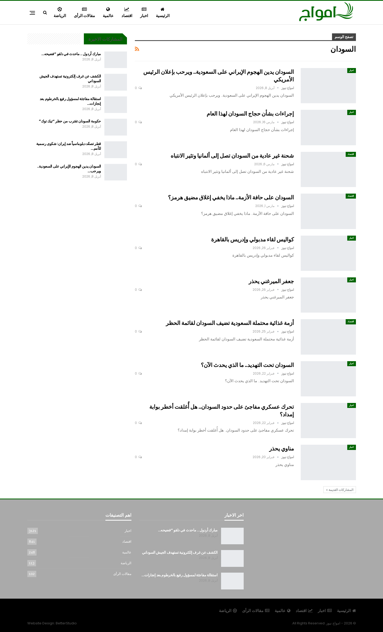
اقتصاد (127, 12)
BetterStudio (66, 623)
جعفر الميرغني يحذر (271, 281)
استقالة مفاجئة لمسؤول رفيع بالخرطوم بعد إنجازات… (70, 101)
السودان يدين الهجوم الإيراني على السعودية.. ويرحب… (69, 169)
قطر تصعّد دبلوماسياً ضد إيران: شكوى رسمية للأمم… (68, 146)
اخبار (144, 12)
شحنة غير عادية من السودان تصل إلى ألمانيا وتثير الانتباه (232, 155)
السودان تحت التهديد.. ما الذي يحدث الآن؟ (247, 365)
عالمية (108, 12)
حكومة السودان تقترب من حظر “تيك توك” (70, 121)
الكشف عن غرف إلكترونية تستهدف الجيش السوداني (70, 79)
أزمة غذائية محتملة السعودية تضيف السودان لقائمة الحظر (230, 323)
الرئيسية (162, 12)
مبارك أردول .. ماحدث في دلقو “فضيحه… (71, 53)
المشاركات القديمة (339, 490)
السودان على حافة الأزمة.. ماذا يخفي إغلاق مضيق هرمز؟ (231, 197)
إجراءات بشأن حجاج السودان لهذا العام (250, 113)
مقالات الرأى (84, 12)
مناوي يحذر (281, 448)
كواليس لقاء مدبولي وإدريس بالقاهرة (252, 239)
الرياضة (60, 12)
